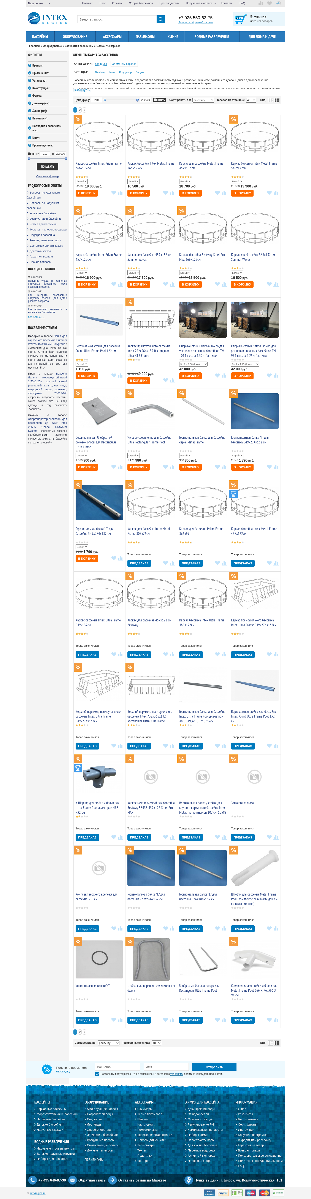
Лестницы (94, 1124)
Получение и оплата (199, 3)
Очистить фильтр (47, 176)
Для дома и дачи (262, 36)
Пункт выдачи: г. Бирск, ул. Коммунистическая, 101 (238, 1180)
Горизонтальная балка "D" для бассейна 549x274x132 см (94, 531)
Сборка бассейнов (141, 3)
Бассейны (40, 36)
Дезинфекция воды (201, 1109)
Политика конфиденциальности (260, 1160)
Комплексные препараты (205, 1129)
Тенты (141, 1150)
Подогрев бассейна (42, 235)
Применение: (40, 73)
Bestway (100, 72)
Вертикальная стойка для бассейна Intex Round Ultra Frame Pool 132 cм (253, 716)
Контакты (227, 3)
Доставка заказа (40, 251)
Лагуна (139, 72)
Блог (103, 3)
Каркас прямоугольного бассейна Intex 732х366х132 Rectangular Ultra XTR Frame (148, 351)
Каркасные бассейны (51, 1109)
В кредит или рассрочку (254, 1140)
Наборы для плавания (52, 1159)
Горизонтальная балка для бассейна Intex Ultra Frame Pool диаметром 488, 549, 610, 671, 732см (202, 716)
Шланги (142, 1119)
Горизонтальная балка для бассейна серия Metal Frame (202, 440)
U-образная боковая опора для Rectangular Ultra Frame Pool (199, 988)
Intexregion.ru (37, 1193)
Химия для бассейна (43, 224)
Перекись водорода (201, 1150)
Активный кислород (201, 1155)
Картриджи (145, 1124)
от (37, 153)
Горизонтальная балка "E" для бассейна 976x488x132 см (198, 896)
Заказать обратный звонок (195, 22)
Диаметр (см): (41, 103)
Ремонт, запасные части (45, 240)
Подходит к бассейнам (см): (46, 128)
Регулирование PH (201, 1124)
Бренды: (37, 65)
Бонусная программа (252, 1135)
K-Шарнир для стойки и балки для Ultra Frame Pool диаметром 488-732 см (97, 807)
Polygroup (125, 72)
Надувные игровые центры (56, 1148)
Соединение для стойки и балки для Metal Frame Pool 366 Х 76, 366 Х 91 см (254, 990)
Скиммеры (144, 1109)
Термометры (146, 1145)
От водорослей (198, 1114)
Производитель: (42, 145)
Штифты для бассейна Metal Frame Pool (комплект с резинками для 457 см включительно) (255, 899)
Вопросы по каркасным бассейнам (43, 195)
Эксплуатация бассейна (45, 218)
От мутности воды (200, 1119)
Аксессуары (112, 36)
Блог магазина (248, 1119)
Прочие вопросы (40, 262)
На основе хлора (199, 1160)
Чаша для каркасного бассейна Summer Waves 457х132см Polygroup (47, 339)
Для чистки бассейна (202, 1145)
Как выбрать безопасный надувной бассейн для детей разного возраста (47, 298)
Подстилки (144, 1155)
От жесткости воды (201, 1140)
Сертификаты (247, 1124)
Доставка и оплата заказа (46, 245)
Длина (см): (39, 110)
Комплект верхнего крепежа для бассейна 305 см (96, 896)
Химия (173, 36)
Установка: (39, 80)
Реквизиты (245, 1114)
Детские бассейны (49, 1124)
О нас (242, 1109)
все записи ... (36, 317)
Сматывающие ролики (102, 1145)
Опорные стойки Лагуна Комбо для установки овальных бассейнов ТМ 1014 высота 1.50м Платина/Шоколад (201, 353)
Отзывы (117, 3)
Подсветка (94, 1119)
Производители (169, 3)
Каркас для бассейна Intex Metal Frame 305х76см (148, 531)
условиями (176, 1073)
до (53, 153)
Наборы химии (198, 1135)
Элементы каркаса (124, 63)
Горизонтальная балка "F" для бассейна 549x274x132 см (250, 440)
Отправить (214, 1067)
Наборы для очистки (151, 1140)
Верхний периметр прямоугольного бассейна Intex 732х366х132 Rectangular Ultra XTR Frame (149, 716)
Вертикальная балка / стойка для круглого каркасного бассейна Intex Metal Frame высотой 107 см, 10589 (203, 807)
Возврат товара (249, 1150)
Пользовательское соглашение (260, 1155)
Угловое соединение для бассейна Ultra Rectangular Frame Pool (149, 440)
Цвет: (36, 137)
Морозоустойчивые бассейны (57, 1114)
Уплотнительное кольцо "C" (93, 985)
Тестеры (143, 1160)
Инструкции (246, 1129)
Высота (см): (40, 118)
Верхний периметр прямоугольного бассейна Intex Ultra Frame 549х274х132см (98, 716)
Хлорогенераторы (99, 1129)
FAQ (242, 3)
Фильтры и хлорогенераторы (48, 229)
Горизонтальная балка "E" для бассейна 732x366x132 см (146, 896)
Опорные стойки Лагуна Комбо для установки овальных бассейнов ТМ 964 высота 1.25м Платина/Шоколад (253, 353)
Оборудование (75, 36)
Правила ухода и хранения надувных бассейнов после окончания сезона (47, 283)
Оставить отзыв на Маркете (142, 1180)
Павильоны (145, 36)
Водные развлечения (212, 36)
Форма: (37, 95)
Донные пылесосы (100, 1150)
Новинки (87, 3)
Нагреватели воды (100, 1114)
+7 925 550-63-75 (195, 18)
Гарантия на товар (251, 1145)
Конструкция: (40, 88)
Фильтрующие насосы (102, 1109)
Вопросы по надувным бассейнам (43, 205)
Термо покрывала (149, 1114)
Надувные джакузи (50, 1129)
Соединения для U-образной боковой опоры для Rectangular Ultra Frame (96, 442)
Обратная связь (92, 1180)
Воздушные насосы (100, 1140)
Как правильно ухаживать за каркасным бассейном (47, 311)
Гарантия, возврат (41, 256)
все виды (101, 63)
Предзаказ (139, 563)
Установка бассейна (43, 213)
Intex (112, 72)
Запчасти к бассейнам (102, 1135)
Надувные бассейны (51, 1119)
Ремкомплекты (147, 1129)
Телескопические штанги (154, 1135)
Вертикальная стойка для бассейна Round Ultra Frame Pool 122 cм (98, 348)
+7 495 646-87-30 (52, 1180)
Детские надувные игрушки (56, 1153)
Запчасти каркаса (242, 802)
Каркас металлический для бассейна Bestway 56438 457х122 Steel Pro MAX (151, 807)
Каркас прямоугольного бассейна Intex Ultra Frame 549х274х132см (253, 622)
